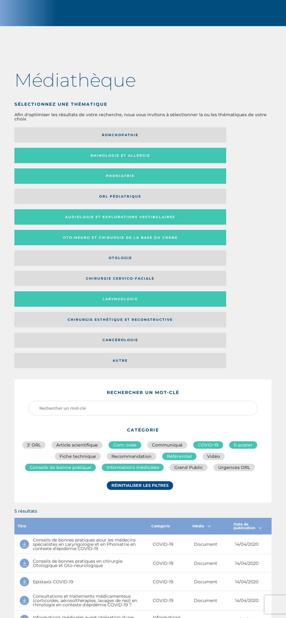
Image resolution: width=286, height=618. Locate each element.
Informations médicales (132, 316)
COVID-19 (208, 289)
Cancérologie (139, 205)
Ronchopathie (54, 139)
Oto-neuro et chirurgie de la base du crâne (223, 162)
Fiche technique (78, 303)
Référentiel (179, 303)
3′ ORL (34, 289)
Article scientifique (77, 289)
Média (201, 375)
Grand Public (188, 316)
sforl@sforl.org (127, 573)
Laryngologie (224, 184)
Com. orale (125, 289)
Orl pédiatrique (54, 162)
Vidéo (213, 303)
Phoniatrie (224, 139)
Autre (224, 205)
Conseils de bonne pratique (60, 316)
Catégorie (164, 375)
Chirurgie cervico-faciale (139, 184)
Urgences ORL (234, 316)
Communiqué (167, 289)
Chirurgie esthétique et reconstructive (50, 205)
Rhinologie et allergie (139, 139)
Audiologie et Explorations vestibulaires (122, 162)
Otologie (54, 184)
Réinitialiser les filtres (139, 336)
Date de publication (248, 375)
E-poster (243, 289)
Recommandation (131, 303)
